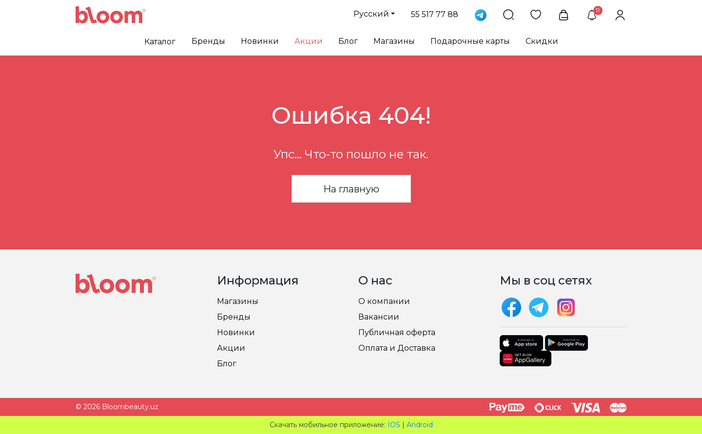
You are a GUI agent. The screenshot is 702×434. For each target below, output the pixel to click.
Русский (371, 14)
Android (420, 424)
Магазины (394, 41)
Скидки (542, 41)
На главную (351, 189)
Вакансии (378, 316)
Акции (308, 41)
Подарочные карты (470, 41)
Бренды (208, 41)
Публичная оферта (396, 332)
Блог (348, 41)
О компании (384, 301)
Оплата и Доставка (396, 348)
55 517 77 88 (434, 14)
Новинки (260, 41)
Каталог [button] (160, 41)
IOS (394, 424)
